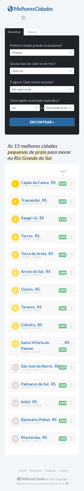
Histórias (50, 470)
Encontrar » (42, 122)
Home (23, 470)
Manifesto (35, 470)
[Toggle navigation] (23, 17)
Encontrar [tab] (14, 31)
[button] (23, 470)
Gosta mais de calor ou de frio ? (42, 68)
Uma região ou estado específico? (34, 100)
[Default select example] (42, 71)
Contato (63, 470)
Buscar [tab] (32, 31)
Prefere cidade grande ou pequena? (42, 49)
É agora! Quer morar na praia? (42, 86)
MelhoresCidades (30, 8)
